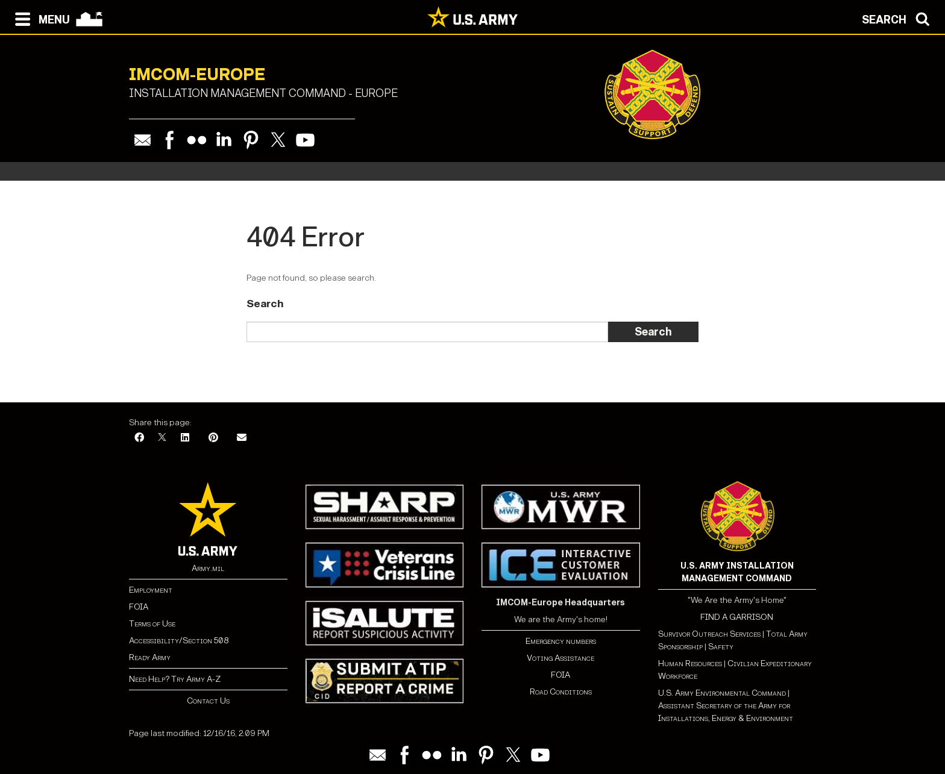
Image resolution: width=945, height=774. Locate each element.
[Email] (241, 438)
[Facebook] (139, 438)
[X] (162, 438)
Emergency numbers (561, 641)
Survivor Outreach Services (709, 634)
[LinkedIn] (185, 438)
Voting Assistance (560, 658)
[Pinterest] (213, 438)
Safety (720, 646)
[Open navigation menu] (39, 18)
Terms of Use (152, 624)
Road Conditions (561, 692)
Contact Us (208, 701)
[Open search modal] (899, 18)
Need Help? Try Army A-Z (175, 679)
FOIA (138, 607)
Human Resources (690, 663)
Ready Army (150, 657)
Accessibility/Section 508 (178, 640)
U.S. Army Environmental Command (722, 693)
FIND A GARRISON (736, 617)
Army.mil (208, 568)
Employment (150, 590)
